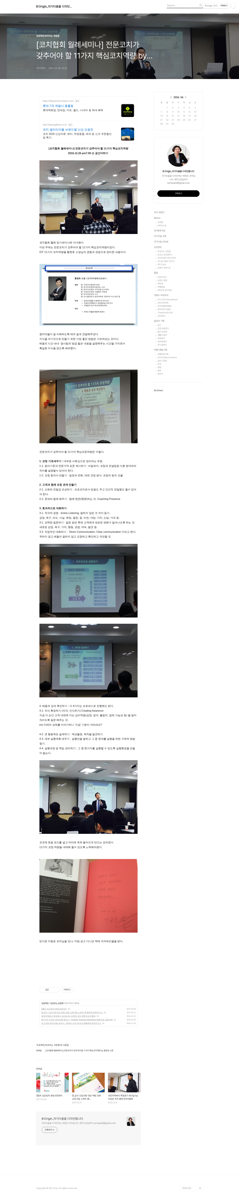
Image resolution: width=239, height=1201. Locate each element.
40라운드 (162, 316)
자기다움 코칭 (160, 236)
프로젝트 (45, 1003)
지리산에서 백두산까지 (167, 258)
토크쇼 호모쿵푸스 (165, 254)
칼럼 (156, 272)
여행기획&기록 (160, 350)
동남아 (160, 374)
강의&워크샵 (159, 230)
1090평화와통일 (164, 306)
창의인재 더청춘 (164, 309)
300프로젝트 (163, 303)
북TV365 (162, 264)
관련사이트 (186, 1188)
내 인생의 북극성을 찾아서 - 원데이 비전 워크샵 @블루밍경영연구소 (71, 1023)
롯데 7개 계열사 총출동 (58, 106)
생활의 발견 (162, 335)
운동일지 (161, 338)
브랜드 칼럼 (162, 280)
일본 (159, 370)
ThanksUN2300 (165, 312)
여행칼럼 (161, 287)
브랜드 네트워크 (161, 295)
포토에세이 (162, 341)
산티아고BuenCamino (167, 357)
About (157, 218)
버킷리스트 (162, 225)
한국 (159, 364)
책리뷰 (160, 283)
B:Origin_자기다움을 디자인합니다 (54, 6)
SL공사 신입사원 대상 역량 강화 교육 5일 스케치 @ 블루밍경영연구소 (72, 1012)
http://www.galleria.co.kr (55, 124)
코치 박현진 (159, 212)
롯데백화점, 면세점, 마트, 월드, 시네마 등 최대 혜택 (73, 110)
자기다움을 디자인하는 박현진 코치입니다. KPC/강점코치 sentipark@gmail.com (79, 1123)
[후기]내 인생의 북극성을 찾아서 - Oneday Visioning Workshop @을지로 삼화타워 (77, 1020)
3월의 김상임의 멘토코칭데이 (54, 1009)
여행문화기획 (163, 354)
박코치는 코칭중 (56, 1003)
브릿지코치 (162, 277)
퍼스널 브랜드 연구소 (166, 261)
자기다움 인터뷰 (161, 241)
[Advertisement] (88, 969)
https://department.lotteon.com (58, 101)
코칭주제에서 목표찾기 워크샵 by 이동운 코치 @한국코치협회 (68, 1016)
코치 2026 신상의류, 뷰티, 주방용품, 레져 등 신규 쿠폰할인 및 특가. (77, 136)
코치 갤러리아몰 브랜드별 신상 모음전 (68, 129)
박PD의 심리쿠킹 (165, 290)
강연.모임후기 (163, 328)
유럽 (159, 367)
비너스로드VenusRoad (167, 299)
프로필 (160, 222)
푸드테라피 (162, 345)
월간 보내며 (162, 332)
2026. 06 (178, 97)
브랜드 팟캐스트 (164, 268)
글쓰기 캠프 (162, 360)
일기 (159, 325)
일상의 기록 (159, 321)
